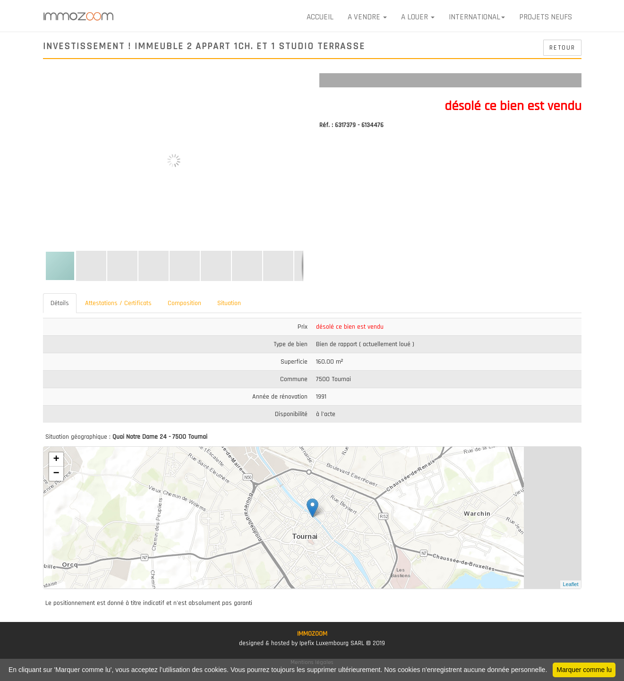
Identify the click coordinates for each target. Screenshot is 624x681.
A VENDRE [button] (367, 17)
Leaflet (570, 584)
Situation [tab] (229, 303)
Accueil (320, 17)
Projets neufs (545, 17)
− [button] (56, 474)
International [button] (477, 17)
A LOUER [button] (418, 17)
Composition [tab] (184, 303)
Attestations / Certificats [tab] (118, 303)
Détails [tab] (60, 303)
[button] (296, 81)
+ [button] (56, 459)
